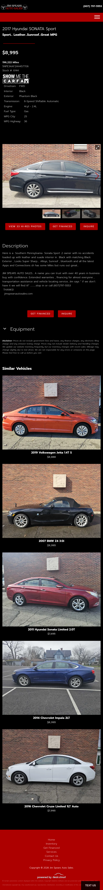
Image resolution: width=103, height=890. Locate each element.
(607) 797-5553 (92, 6)
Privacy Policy (51, 860)
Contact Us (51, 856)
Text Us (90, 885)
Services (52, 852)
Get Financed (51, 848)
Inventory (51, 844)
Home (51, 840)
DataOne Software (58, 881)
